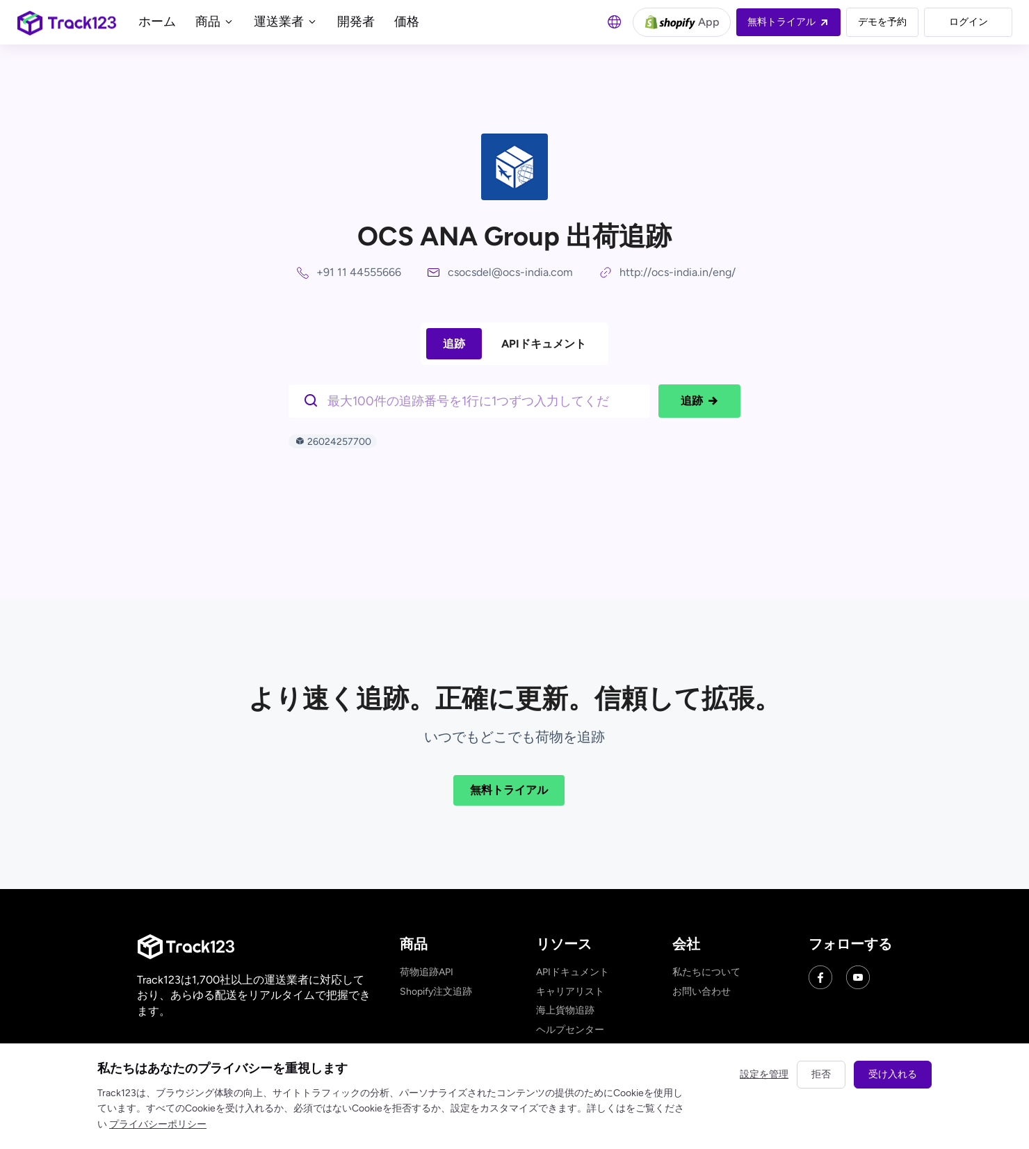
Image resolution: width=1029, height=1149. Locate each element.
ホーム (157, 21)
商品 (214, 21)
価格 (406, 21)
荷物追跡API (426, 972)
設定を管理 (764, 1074)
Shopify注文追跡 (436, 991)
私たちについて (706, 972)
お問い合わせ (701, 991)
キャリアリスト (570, 991)
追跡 (454, 343)
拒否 (821, 1074)
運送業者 (286, 21)
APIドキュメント (543, 343)
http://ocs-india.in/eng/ (677, 272)
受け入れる (892, 1074)
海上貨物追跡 (565, 1010)
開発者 (356, 21)
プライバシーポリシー (157, 1124)
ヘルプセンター (570, 1030)
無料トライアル (509, 790)
